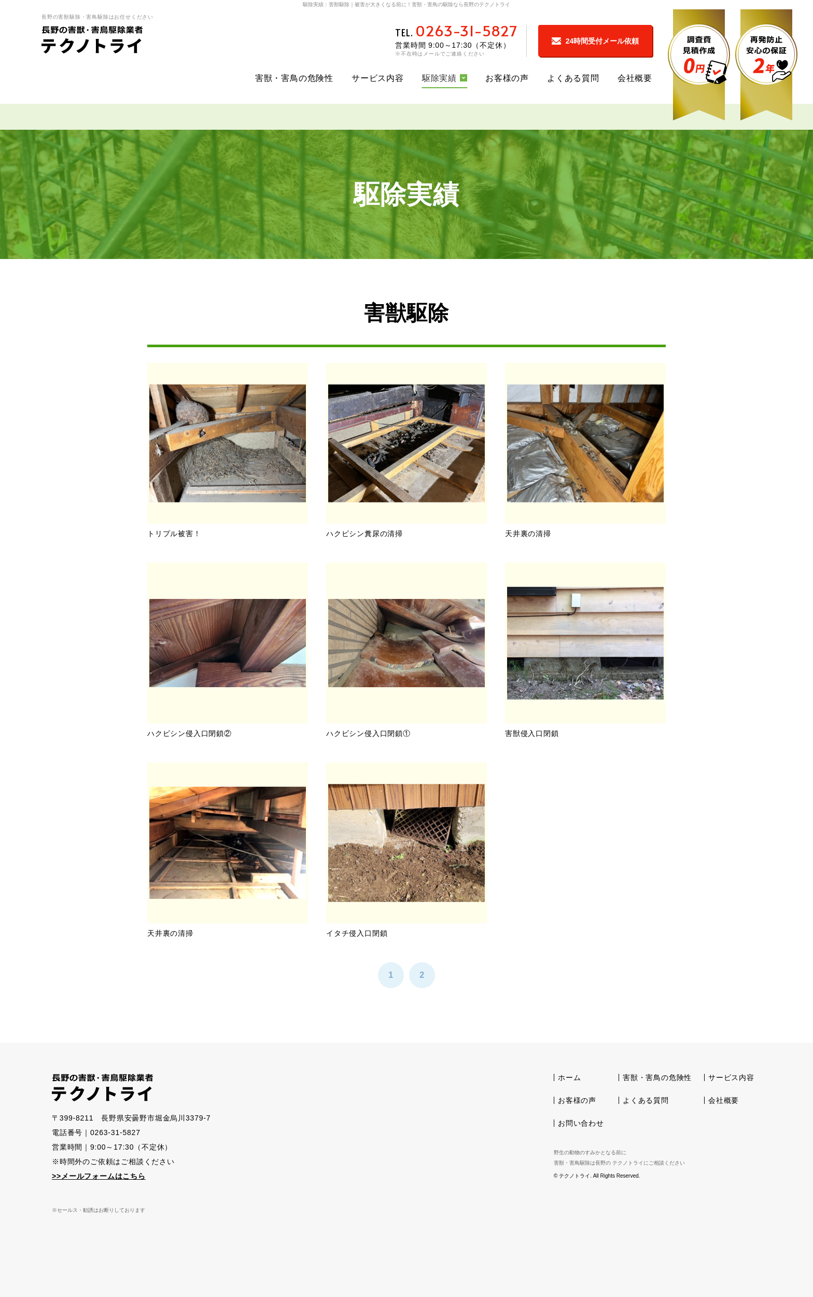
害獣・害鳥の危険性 (294, 78)
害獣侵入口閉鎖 (532, 733)
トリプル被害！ (174, 533)
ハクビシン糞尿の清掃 (364, 533)
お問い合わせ (581, 1123)
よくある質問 (573, 78)
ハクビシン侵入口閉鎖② (189, 733)
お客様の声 (507, 78)
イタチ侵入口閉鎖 (356, 933)
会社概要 (635, 78)
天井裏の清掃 (528, 533)
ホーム (569, 1077)
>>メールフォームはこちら (99, 1176)
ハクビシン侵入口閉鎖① (368, 733)
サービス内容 (378, 78)
